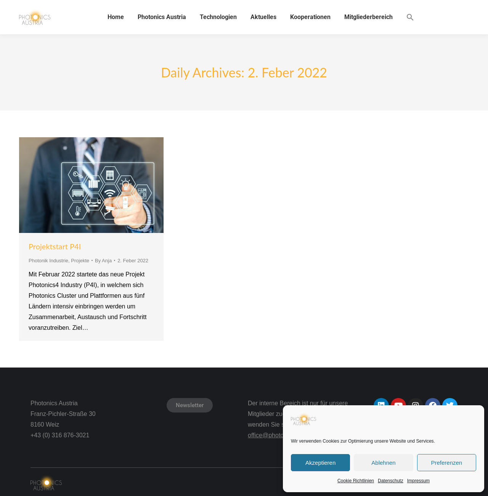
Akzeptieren (320, 462)
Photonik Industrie (48, 260)
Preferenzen (446, 462)
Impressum (418, 480)
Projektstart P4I (55, 246)
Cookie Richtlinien (355, 480)
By (103, 260)
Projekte (80, 260)
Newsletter (190, 405)
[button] (410, 17)
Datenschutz (390, 480)
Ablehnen (383, 462)
